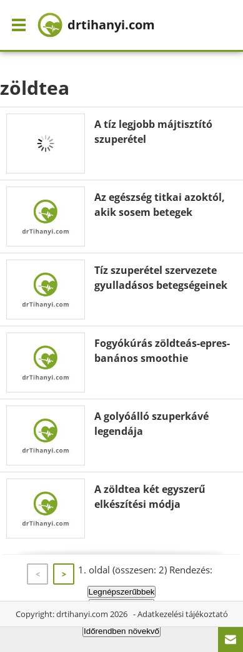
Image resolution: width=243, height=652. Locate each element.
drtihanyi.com (82, 614)
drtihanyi (96, 24)
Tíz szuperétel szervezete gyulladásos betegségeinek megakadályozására (160, 285)
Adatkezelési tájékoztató (182, 614)
